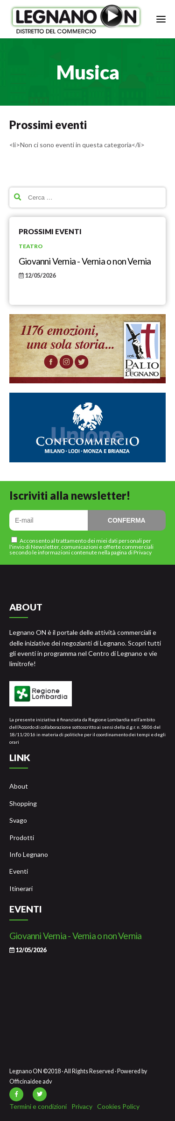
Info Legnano (28, 854)
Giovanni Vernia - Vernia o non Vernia (85, 261)
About (18, 786)
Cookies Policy (118, 1106)
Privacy (81, 1106)
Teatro (30, 246)
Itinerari (21, 888)
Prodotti (21, 837)
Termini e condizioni (38, 1106)
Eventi (18, 871)
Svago (18, 820)
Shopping (23, 803)
